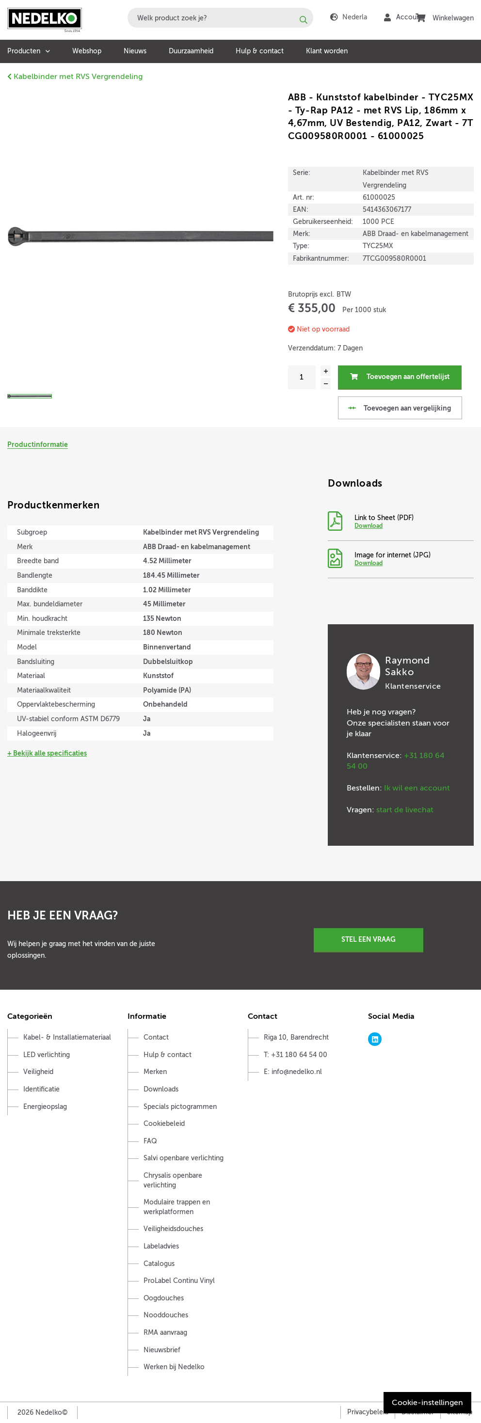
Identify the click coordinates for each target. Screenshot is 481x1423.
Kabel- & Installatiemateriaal (67, 1037)
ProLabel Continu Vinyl (179, 1280)
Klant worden (327, 51)
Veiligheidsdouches (173, 1229)
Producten (23, 51)
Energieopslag (45, 1106)
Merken (155, 1072)
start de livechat (404, 810)
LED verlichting (46, 1055)
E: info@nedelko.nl (293, 1072)
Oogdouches (164, 1298)
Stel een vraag (368, 939)
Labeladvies (161, 1246)
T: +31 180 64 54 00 (295, 1055)
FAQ (150, 1141)
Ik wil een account (417, 788)
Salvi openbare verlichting (184, 1158)
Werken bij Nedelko (174, 1367)
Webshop (86, 51)
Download (368, 525)
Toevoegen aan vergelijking (399, 408)
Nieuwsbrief (162, 1350)
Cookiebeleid (164, 1123)
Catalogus (159, 1263)
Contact (156, 1037)
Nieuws (135, 51)
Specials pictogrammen (180, 1106)
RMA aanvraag (165, 1332)
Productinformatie (37, 444)
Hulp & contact (260, 51)
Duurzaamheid (191, 51)
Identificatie (41, 1089)
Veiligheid (38, 1072)
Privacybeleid (367, 1412)
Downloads (161, 1089)
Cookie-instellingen (427, 1402)
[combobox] (220, 18)
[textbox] (220, 18)
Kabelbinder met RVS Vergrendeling (75, 76)
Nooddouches (166, 1315)
